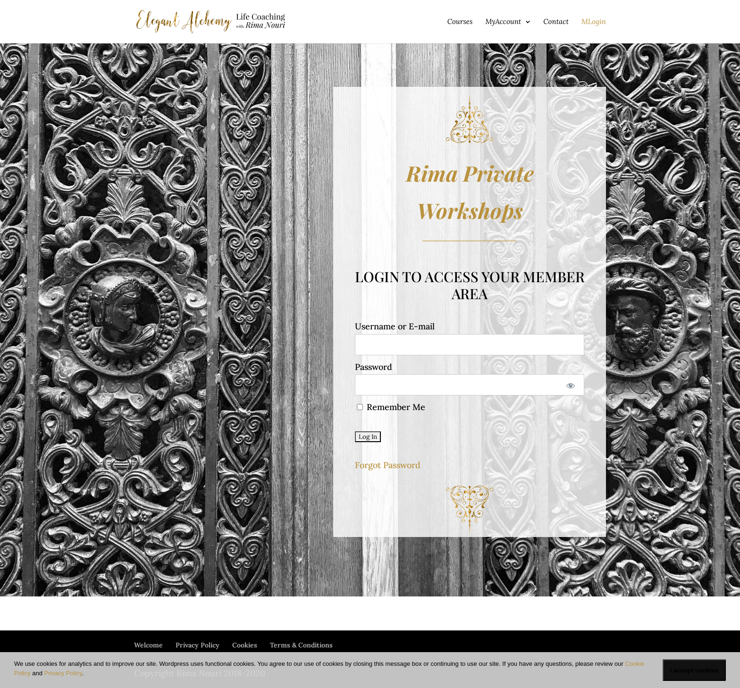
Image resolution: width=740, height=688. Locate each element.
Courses (460, 22)
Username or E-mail (395, 326)
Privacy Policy (197, 645)
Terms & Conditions (301, 645)
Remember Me (391, 407)
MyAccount (503, 22)
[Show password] (570, 385)
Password (373, 366)
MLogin (593, 22)
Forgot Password (387, 465)
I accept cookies (694, 670)
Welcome (148, 645)
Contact (556, 22)
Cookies (244, 645)
